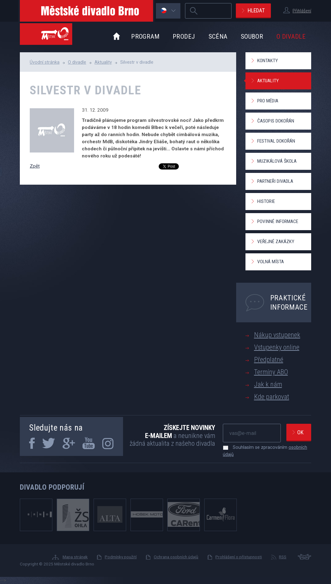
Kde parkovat (271, 397)
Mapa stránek (75, 556)
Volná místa (270, 261)
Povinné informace (277, 221)
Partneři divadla (275, 181)
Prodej (184, 36)
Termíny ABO (271, 372)
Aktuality (103, 62)
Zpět (35, 166)
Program (145, 36)
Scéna (218, 36)
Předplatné (268, 359)
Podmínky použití (121, 556)
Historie (266, 201)
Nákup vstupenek (277, 335)
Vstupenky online (276, 347)
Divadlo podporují (52, 487)
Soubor (252, 36)
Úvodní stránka (45, 62)
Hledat (256, 10)
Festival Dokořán (276, 141)
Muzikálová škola (277, 161)
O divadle (291, 36)
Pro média (267, 101)
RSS (282, 556)
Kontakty (267, 60)
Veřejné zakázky (275, 241)
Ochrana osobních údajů (176, 556)
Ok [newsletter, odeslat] (300, 432)
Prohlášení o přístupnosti (238, 556)
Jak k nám (268, 384)
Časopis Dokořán (275, 121)
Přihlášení (302, 11)
